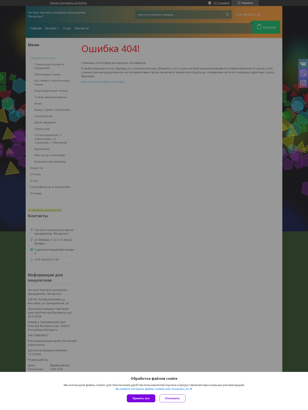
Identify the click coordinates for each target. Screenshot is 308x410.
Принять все (141, 398)
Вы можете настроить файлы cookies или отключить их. (153, 389)
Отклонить (172, 398)
